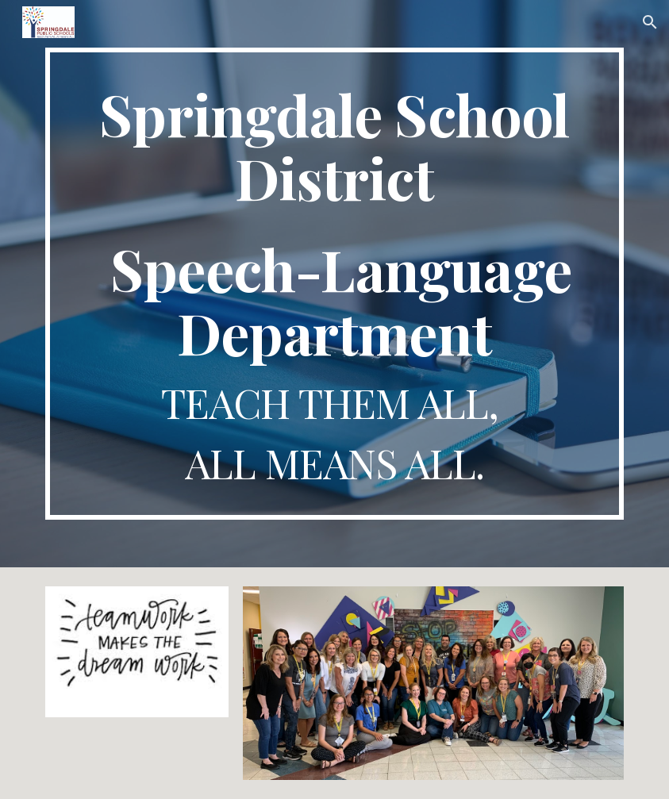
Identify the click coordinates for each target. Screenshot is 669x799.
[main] (334, 284)
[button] (650, 22)
